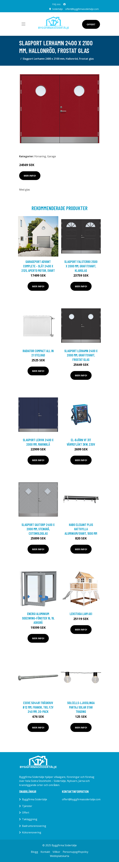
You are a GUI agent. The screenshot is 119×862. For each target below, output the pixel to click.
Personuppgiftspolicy (75, 852)
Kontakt (45, 852)
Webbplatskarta (59, 856)
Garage (51, 156)
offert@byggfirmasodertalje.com (82, 8)
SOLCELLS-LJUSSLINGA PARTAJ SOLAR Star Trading (81, 707)
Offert (91, 24)
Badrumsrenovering (34, 826)
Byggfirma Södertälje (34, 799)
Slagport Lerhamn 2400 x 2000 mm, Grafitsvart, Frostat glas (81, 355)
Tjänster (27, 806)
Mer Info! (30, 175)
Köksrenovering (31, 832)
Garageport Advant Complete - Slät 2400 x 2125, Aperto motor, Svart (38, 266)
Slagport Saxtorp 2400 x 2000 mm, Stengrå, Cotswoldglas (38, 529)
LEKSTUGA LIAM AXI (81, 614)
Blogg (34, 852)
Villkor (56, 852)
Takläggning (29, 819)
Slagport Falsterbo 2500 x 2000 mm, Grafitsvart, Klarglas (80, 266)
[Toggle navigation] (23, 24)
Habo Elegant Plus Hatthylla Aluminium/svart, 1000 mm (81, 529)
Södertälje (57, 8)
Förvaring (40, 156)
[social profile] (64, 4)
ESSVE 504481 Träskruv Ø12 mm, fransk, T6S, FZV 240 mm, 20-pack (38, 707)
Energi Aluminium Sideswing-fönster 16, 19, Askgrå (38, 618)
